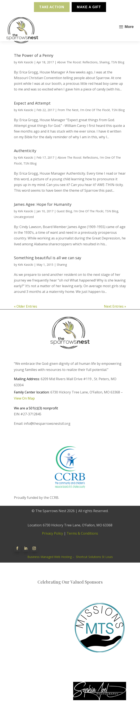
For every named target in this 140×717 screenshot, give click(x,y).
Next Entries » (115, 306)
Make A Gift (89, 7)
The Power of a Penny (33, 55)
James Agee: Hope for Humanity (42, 204)
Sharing (104, 62)
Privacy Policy (52, 533)
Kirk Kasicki (25, 62)
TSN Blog (117, 62)
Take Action (51, 7)
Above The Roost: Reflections (77, 62)
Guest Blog (64, 211)
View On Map (24, 398)
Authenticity (25, 150)
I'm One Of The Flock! (95, 110)
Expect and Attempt (32, 103)
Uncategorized (24, 217)
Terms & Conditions (82, 533)
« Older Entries (25, 306)
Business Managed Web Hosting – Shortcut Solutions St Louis (70, 557)
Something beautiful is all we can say (47, 257)
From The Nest (68, 110)
